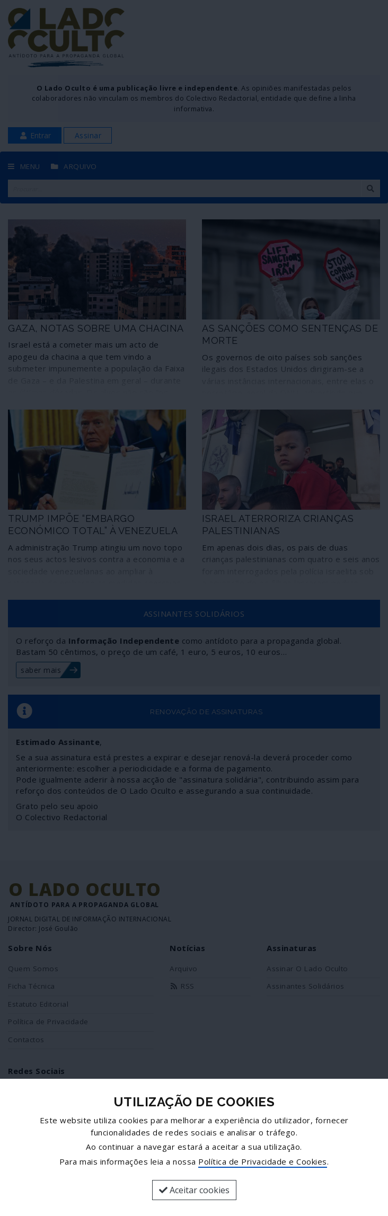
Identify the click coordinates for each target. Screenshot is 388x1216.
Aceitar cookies (194, 1190)
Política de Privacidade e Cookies (262, 1161)
